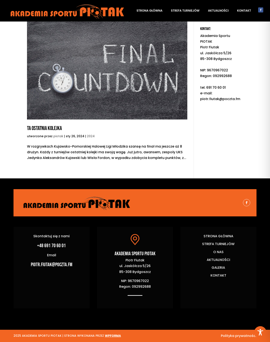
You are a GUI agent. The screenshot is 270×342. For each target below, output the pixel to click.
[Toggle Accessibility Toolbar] (260, 332)
